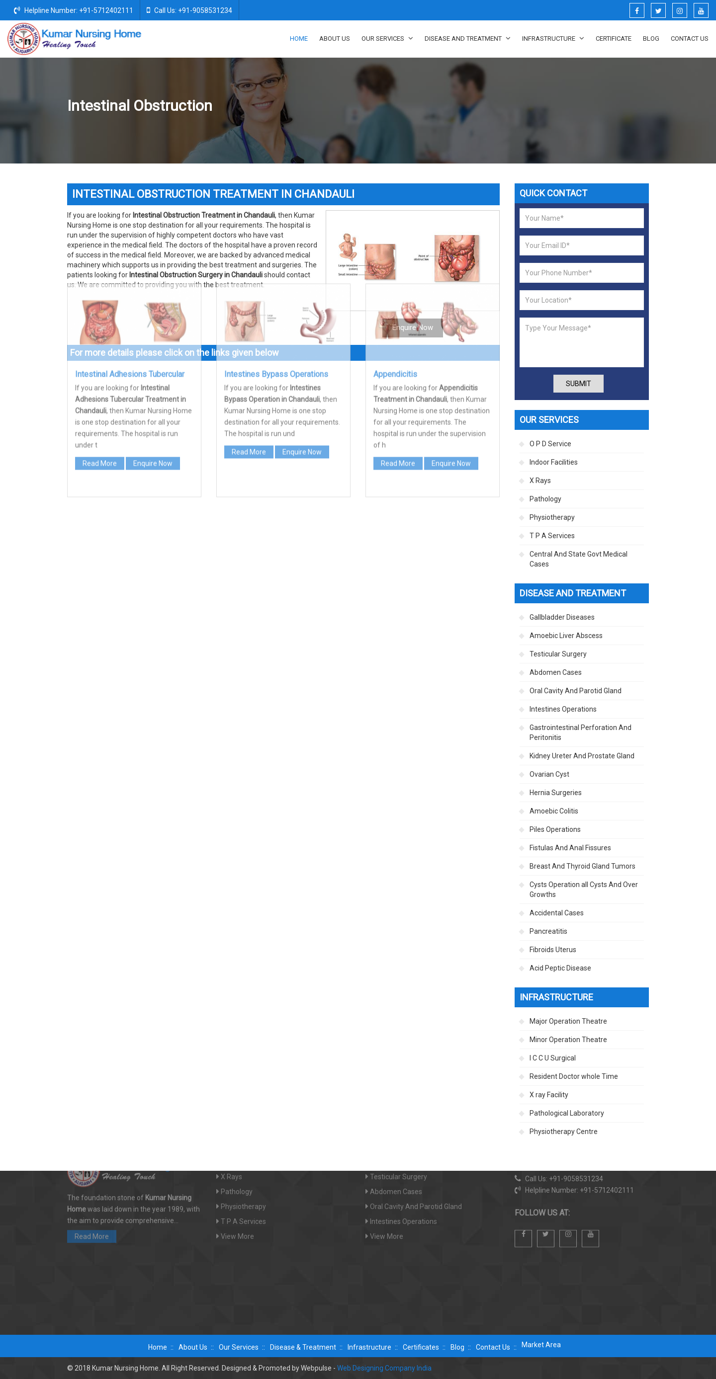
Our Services (387, 38)
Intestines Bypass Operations (276, 240)
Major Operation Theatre (568, 1021)
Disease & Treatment (303, 1347)
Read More (100, 329)
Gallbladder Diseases (562, 617)
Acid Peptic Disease (560, 968)
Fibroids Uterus (553, 950)
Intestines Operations (543, 106)
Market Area (541, 1345)
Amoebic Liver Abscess (566, 636)
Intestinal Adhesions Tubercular (129, 240)
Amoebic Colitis (554, 811)
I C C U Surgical (553, 1058)
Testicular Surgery (558, 654)
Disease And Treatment (468, 38)
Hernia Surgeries (556, 793)
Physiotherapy (552, 517)
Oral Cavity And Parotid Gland (576, 691)
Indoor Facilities (554, 462)
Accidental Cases (557, 913)
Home (299, 38)
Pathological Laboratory (567, 1113)
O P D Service (550, 444)
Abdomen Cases (556, 672)
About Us (334, 38)
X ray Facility (549, 1095)
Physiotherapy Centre (564, 1132)
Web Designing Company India (384, 1368)
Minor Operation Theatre (568, 1040)
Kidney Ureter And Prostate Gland (582, 756)
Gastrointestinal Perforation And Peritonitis (580, 732)
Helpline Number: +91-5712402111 (73, 9)
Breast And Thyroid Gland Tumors (582, 866)
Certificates (421, 1347)
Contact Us (690, 38)
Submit (578, 384)
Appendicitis (395, 240)
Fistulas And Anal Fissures (570, 848)
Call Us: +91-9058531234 (189, 9)
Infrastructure (553, 38)
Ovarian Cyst (549, 774)
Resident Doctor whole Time (574, 1076)
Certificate (613, 38)
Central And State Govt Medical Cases (578, 559)
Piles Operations (555, 829)
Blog (651, 38)
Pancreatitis (548, 931)
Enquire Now (153, 329)
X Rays (540, 481)
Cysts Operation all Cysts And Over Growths (584, 889)
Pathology (545, 499)
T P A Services (552, 536)
